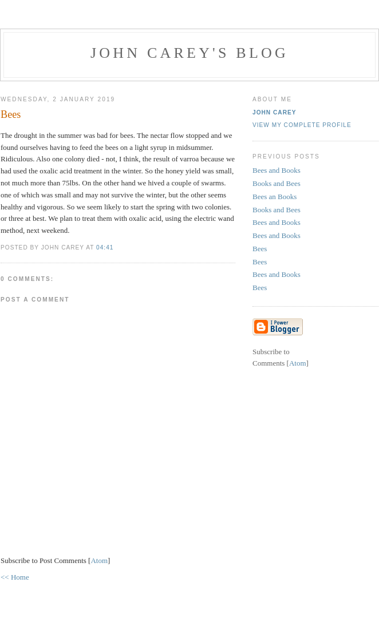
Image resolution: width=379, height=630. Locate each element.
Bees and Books (276, 170)
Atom (99, 560)
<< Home (15, 577)
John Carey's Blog (189, 53)
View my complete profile (302, 125)
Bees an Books (274, 196)
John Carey (274, 112)
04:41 (104, 247)
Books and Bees (276, 183)
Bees (259, 248)
